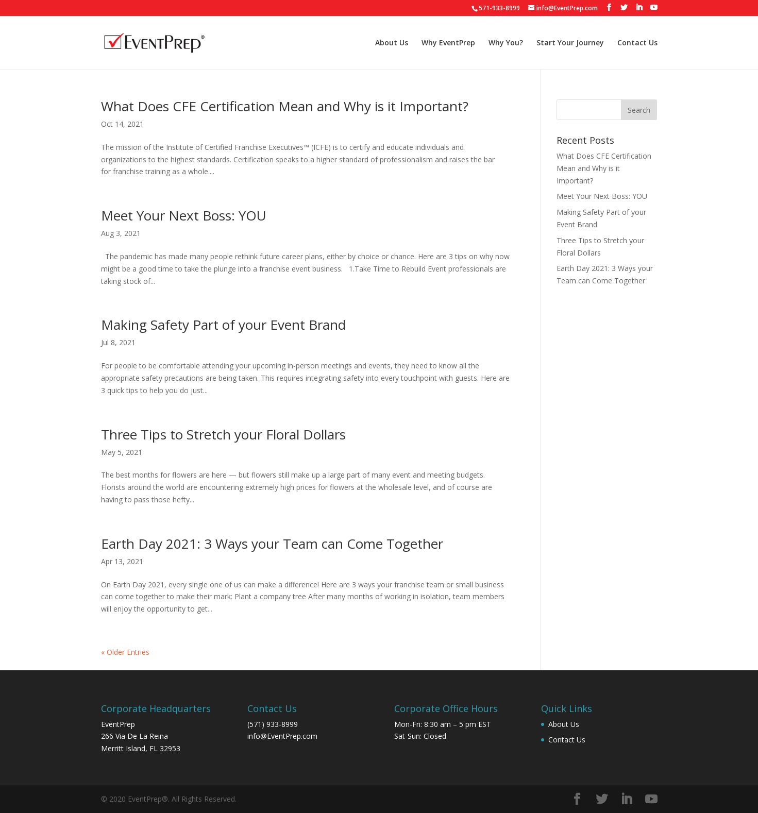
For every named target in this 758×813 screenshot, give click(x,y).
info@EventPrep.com (282, 736)
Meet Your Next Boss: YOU (183, 215)
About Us (391, 43)
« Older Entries (125, 652)
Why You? (506, 43)
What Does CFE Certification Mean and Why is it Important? (284, 106)
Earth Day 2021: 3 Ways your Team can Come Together (272, 543)
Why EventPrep (448, 43)
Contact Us (637, 43)
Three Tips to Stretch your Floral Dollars (223, 434)
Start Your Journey (570, 43)
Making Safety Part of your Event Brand (223, 324)
